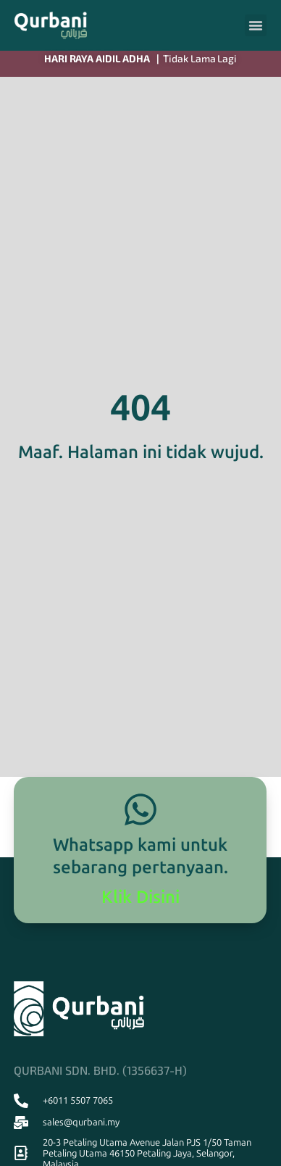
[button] (256, 25)
